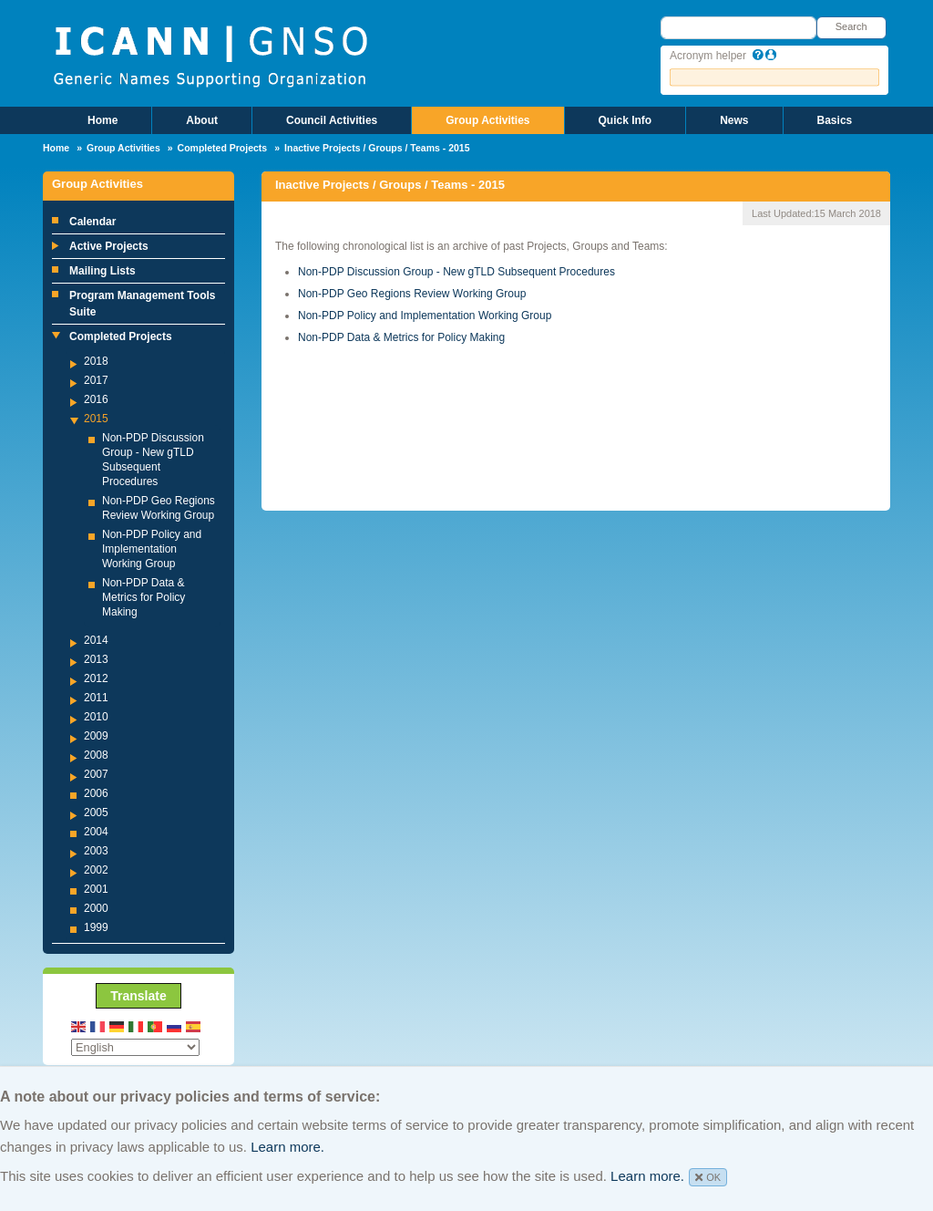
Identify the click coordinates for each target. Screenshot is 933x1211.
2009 (96, 736)
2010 (96, 716)
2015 (96, 418)
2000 (96, 908)
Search (851, 26)
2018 (96, 361)
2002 (96, 870)
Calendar (92, 221)
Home (102, 120)
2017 (96, 380)
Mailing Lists (102, 270)
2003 (96, 850)
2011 (96, 697)
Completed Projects (223, 147)
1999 (96, 927)
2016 (96, 399)
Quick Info (625, 120)
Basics (835, 120)
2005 (96, 812)
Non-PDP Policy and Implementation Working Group (151, 549)
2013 (96, 659)
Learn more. (287, 1146)
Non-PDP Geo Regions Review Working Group (412, 293)
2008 (96, 755)
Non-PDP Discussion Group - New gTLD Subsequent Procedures (456, 271)
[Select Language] (135, 1047)
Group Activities (487, 120)
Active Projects (109, 246)
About (202, 120)
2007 (96, 774)
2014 (96, 640)
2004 (96, 831)
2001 (96, 889)
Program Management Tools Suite (142, 303)
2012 (96, 678)
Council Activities (331, 120)
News (734, 120)
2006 (96, 793)
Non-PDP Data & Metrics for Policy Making (143, 597)
